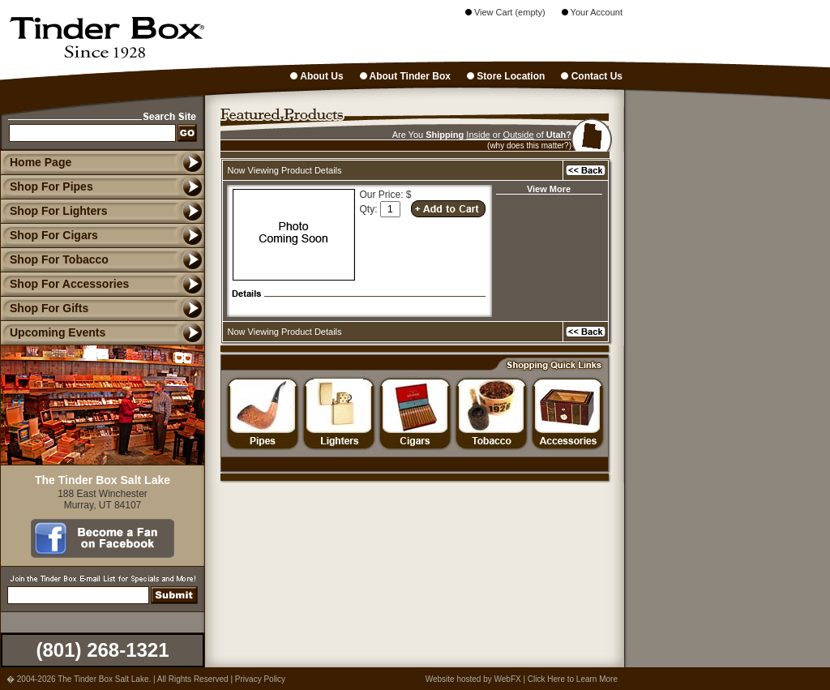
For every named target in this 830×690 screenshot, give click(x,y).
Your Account (592, 12)
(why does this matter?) (529, 145)
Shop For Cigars (49, 235)
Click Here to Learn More (573, 679)
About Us (316, 76)
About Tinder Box (405, 76)
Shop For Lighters (54, 210)
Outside (518, 134)
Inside (478, 134)
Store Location (506, 76)
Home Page (40, 162)
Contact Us (591, 76)
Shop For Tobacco (54, 259)
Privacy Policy (260, 679)
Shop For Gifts (44, 308)
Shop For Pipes (46, 186)
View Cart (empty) (505, 12)
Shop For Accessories (64, 283)
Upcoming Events (52, 332)
